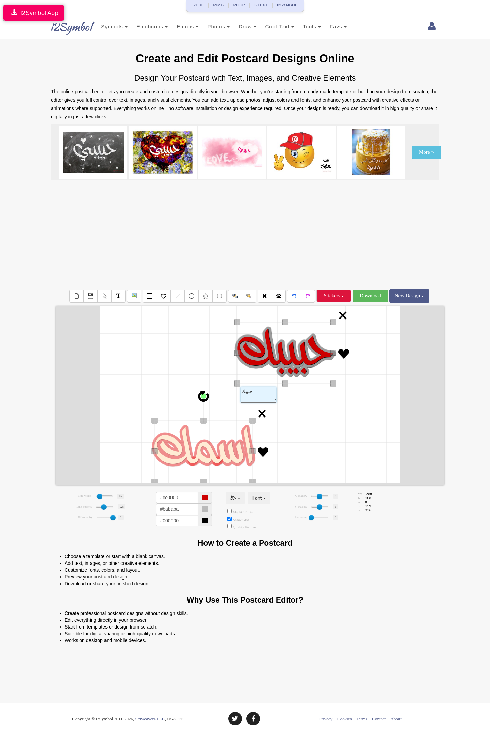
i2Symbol (64, 27)
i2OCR (239, 5)
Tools (304, 26)
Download (370, 295)
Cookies (344, 718)
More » (426, 152)
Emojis (179, 26)
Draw (239, 26)
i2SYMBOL (287, 5)
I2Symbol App (33, 12)
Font (259, 498)
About (396, 718)
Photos (210, 26)
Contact (379, 718)
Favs (330, 26)
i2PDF (198, 5)
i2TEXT (261, 5)
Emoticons (144, 26)
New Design (409, 295)
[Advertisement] (245, 234)
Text (258, 395)
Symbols (106, 26)
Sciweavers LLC (150, 718)
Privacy (326, 718)
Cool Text (271, 26)
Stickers (334, 295)
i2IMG (218, 5)
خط (235, 498)
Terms (361, 718)
